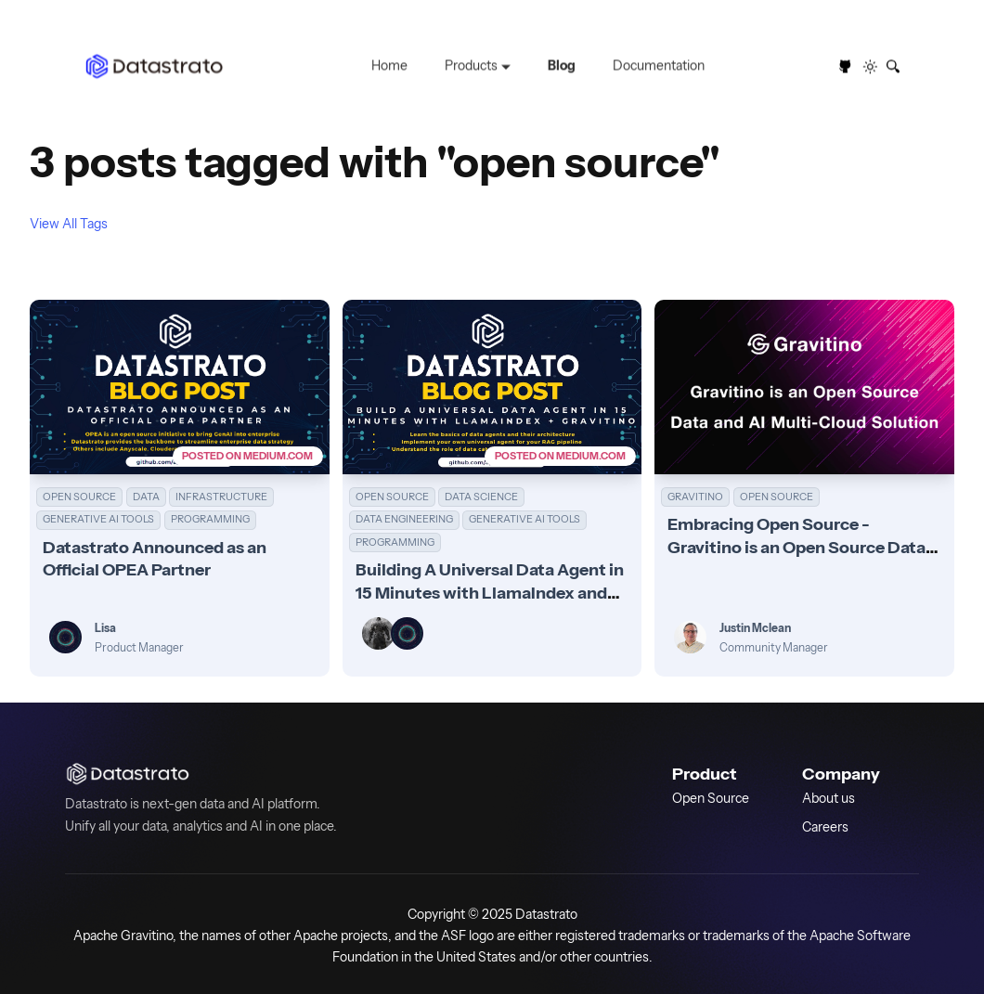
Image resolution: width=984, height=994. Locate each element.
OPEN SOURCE (79, 497)
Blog (562, 66)
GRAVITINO (695, 497)
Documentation (659, 66)
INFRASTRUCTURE (221, 497)
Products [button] (471, 66)
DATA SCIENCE (481, 497)
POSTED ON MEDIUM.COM (247, 455)
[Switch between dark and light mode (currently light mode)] (871, 67)
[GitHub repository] (845, 67)
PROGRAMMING (210, 519)
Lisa (105, 627)
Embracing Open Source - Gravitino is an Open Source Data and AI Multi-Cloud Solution (796, 546)
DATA (146, 497)
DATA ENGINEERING (404, 519)
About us (828, 798)
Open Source (710, 798)
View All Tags (69, 223)
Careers (825, 826)
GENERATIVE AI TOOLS (98, 519)
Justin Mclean (755, 627)
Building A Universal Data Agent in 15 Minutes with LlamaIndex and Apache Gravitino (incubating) (490, 592)
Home (389, 66)
